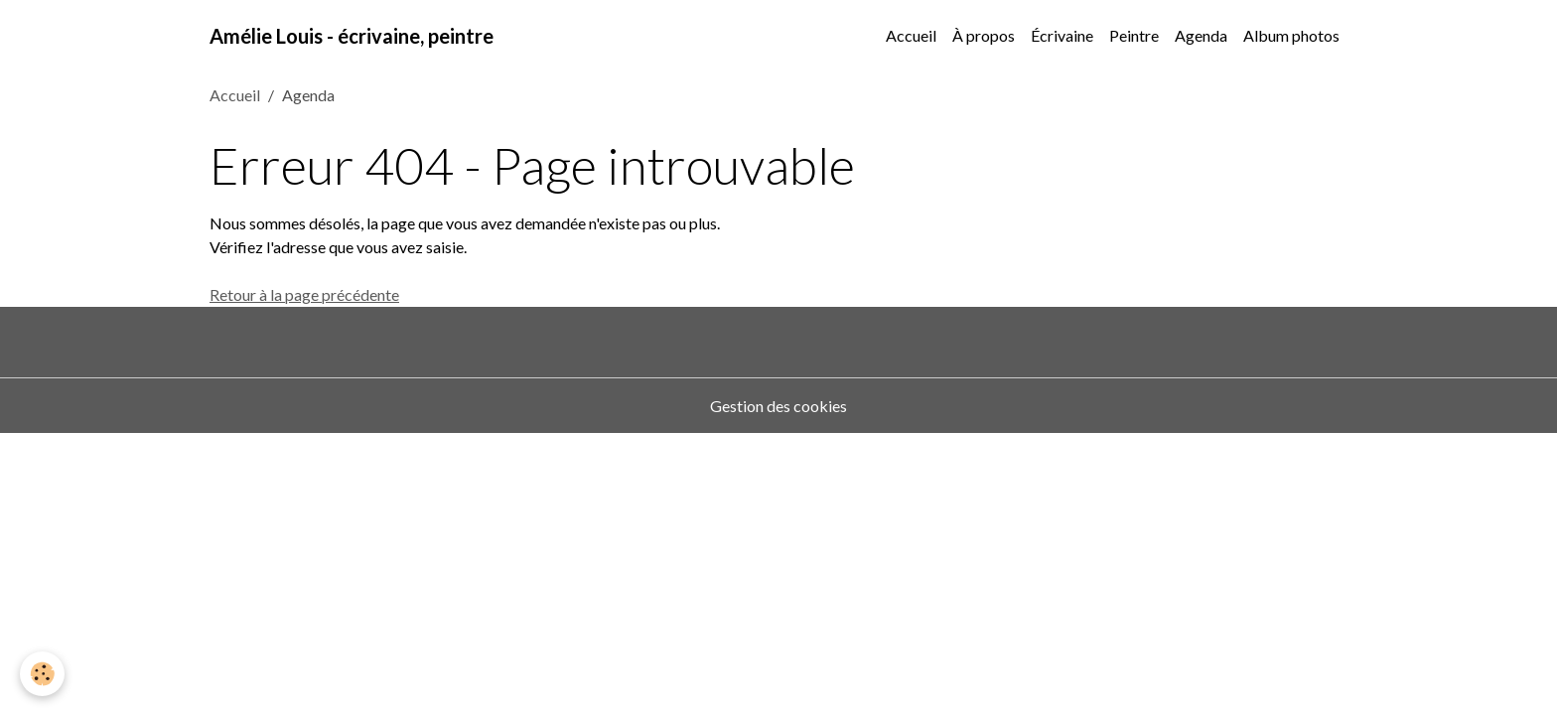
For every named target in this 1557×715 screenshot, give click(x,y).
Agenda (1201, 35)
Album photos (1291, 35)
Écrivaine (1062, 35)
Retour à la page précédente (304, 294)
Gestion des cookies (778, 405)
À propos (983, 35)
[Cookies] (42, 673)
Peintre (1134, 35)
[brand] (352, 36)
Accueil (911, 35)
